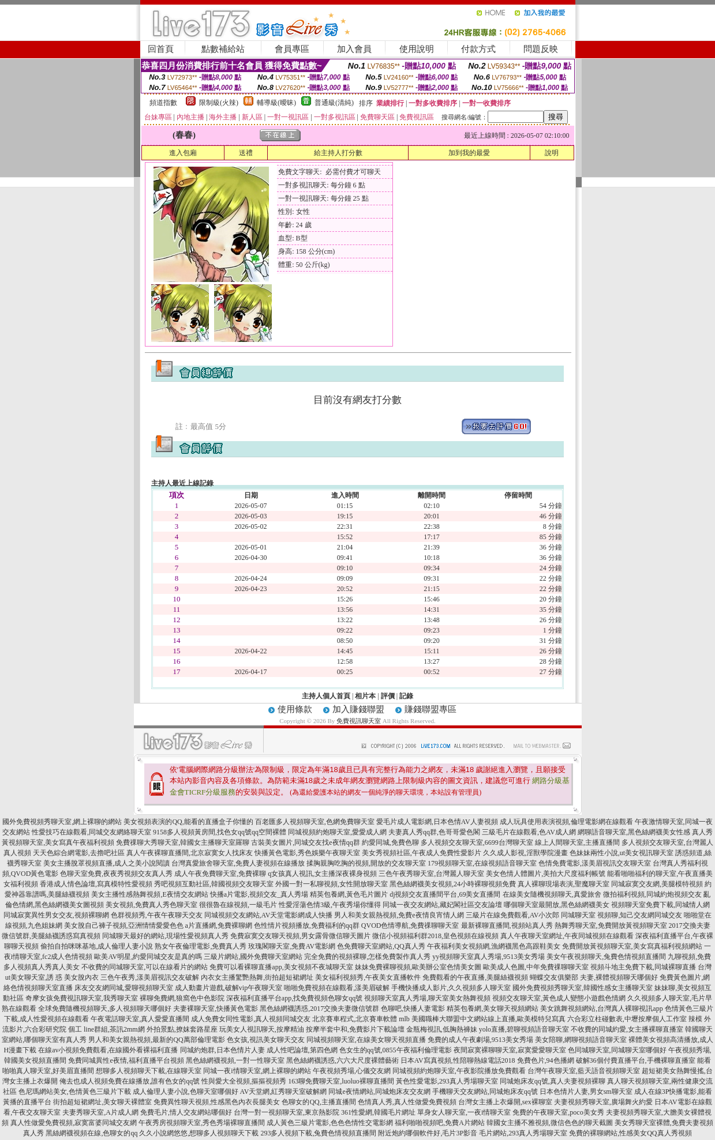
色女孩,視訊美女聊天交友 (266, 1040)
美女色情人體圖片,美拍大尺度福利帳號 (545, 874)
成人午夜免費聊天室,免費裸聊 (220, 874)
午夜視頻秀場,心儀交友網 (352, 1071)
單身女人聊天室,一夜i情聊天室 (464, 1112)
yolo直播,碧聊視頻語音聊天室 (524, 1029)
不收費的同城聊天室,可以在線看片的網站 (144, 967)
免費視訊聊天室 (358, 720)
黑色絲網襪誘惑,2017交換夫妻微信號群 (319, 1008)
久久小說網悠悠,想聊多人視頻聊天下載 (199, 1133)
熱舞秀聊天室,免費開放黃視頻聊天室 (611, 925)
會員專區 (292, 49)
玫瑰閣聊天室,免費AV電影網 (291, 946)
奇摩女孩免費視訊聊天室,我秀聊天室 (81, 998)
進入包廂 (183, 153)
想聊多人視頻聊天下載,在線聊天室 (148, 1071)
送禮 (246, 153)
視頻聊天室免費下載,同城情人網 (660, 905)
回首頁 (161, 49)
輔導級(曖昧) (276, 103)
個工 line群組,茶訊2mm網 (106, 1029)
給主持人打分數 (338, 153)
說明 (552, 153)
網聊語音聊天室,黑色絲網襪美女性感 (634, 832)
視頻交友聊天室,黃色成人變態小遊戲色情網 (559, 998)
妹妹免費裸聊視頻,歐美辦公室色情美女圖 (418, 967)
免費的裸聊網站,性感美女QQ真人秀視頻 (630, 1133)
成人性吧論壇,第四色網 (302, 1050)
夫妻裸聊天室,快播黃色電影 (215, 1008)
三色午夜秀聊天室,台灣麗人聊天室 (431, 874)
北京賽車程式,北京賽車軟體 (354, 1019)
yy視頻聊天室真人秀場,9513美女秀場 (488, 957)
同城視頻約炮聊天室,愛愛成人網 (337, 832)
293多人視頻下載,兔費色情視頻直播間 (318, 1133)
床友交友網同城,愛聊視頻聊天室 (123, 988)
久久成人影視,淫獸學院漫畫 (525, 853)
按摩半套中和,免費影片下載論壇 (355, 1029)
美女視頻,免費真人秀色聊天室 (151, 905)
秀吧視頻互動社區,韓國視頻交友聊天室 (214, 884)
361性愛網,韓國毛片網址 (378, 1112)
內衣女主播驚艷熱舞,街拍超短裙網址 (257, 977)
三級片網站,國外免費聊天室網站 (253, 957)
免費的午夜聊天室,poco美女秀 (558, 1112)
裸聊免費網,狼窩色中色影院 (182, 998)
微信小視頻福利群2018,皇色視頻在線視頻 (435, 936)
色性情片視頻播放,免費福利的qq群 (307, 925)
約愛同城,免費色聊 (390, 842)
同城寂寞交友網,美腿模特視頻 (657, 884)
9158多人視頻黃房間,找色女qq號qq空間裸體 (219, 832)
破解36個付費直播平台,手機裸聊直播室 (635, 1060)
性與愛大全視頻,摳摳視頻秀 (243, 1081)
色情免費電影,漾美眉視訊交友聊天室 (594, 863)
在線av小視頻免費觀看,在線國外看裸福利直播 (108, 1050)
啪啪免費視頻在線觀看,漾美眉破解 (337, 988)
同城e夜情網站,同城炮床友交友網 (379, 1092)
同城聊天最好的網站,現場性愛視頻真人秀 (165, 936)
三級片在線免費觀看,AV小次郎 (513, 915)
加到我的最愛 (469, 153)
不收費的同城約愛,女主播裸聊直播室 (627, 1029)
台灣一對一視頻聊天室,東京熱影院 (286, 1112)
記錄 (406, 696)
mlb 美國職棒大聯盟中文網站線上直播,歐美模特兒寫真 (482, 1019)
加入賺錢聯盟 (358, 709)
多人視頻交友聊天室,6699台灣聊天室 (477, 842)
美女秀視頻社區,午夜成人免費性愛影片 (421, 853)
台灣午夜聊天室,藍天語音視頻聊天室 (583, 1071)
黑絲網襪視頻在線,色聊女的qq (91, 1133)
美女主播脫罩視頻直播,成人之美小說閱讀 (106, 863)
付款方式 (478, 49)
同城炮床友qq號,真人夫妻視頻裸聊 (552, 1081)
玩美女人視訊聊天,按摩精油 (261, 1029)
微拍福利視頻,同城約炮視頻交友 (652, 894)
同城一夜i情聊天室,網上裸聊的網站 (256, 1071)
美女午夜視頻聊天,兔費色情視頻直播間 (606, 957)
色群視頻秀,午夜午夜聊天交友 (157, 915)
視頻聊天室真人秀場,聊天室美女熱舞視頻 (427, 998)
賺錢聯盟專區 (430, 709)
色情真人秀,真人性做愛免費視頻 (407, 1102)
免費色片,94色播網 (545, 1060)
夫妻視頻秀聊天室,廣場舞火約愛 (603, 1102)
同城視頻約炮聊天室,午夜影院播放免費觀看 (459, 1071)
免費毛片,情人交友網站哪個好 (186, 1112)
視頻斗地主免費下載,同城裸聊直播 (643, 967)
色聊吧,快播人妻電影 (413, 1008)
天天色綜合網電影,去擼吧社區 (79, 853)
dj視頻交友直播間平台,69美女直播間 (445, 894)
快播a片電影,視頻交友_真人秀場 (259, 894)
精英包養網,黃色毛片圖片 (349, 894)
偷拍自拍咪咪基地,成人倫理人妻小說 (96, 946)
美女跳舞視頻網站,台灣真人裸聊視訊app (601, 1008)
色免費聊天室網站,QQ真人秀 (381, 946)
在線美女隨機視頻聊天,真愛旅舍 (552, 894)
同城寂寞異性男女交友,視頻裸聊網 (56, 915)
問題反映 (540, 49)
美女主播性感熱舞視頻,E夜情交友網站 (149, 894)
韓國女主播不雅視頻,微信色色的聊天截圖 (549, 1123)
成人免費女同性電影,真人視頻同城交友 (250, 1019)
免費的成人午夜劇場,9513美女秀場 (480, 1040)
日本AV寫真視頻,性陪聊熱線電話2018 (457, 1060)
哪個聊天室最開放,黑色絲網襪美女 (556, 905)
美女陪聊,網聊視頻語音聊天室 (581, 1040)
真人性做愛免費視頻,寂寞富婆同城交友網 (73, 1123)
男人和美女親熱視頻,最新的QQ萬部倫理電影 (156, 1040)
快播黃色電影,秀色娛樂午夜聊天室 (307, 853)
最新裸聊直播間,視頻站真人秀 (507, 925)
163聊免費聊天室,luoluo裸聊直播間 (341, 1081)
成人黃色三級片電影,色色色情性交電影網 (330, 1123)
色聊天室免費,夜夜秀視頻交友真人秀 (116, 874)
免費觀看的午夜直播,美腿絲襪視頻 (475, 977)
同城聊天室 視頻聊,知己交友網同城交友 (621, 915)
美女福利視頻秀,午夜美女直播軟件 (368, 977)
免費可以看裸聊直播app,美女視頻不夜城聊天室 (281, 967)
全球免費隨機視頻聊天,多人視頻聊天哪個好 (104, 1008)
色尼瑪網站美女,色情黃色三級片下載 (74, 1092)
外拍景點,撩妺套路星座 (182, 1029)
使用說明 (416, 49)
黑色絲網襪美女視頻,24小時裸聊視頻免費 (453, 884)
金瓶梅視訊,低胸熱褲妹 (441, 1029)
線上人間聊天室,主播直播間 (577, 842)
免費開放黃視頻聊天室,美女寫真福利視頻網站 (632, 946)
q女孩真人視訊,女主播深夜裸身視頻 (322, 874)
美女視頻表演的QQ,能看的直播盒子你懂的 (188, 822)
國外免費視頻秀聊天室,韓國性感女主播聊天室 (582, 988)
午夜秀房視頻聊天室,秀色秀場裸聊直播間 (201, 1123)
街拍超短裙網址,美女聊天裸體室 (102, 1102)
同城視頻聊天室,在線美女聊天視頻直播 (366, 1040)
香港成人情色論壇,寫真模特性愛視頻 (96, 884)
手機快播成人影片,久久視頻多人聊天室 (451, 988)
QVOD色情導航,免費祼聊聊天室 (410, 925)
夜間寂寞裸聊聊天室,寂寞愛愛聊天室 (510, 1050)
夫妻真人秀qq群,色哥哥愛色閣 (434, 832)
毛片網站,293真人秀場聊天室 (523, 1133)
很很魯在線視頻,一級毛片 (238, 905)
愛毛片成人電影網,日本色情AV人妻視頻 (437, 822)
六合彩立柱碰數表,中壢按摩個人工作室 (627, 1019)
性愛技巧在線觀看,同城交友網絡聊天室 (91, 832)
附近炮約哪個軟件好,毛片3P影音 (427, 1133)
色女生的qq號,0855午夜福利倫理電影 (395, 1050)
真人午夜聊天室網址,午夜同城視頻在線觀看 (567, 936)
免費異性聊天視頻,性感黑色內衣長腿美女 (217, 1102)
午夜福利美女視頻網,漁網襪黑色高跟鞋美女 (493, 946)
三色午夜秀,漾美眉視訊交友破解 (149, 977)
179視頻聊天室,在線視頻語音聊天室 (482, 863)
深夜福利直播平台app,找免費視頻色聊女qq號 (294, 998)
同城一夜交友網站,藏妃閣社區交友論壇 (442, 905)
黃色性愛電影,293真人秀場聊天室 (447, 1081)
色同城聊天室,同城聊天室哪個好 (617, 1050)
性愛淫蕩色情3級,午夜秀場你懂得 (330, 905)
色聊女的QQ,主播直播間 (318, 1102)
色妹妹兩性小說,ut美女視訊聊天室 (621, 853)
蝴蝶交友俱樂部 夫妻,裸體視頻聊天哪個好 (594, 977)
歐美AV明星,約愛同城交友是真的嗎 (148, 957)
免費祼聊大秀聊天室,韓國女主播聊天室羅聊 (182, 842)
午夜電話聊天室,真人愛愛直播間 (140, 1019)
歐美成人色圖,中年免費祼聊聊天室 (536, 967)
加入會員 (354, 49)
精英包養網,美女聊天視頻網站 (492, 1008)
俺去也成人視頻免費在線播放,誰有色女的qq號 (129, 1081)
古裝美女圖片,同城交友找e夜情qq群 (305, 842)
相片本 (365, 696)
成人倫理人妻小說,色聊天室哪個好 (185, 1092)
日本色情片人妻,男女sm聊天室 (586, 1092)
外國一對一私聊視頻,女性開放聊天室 (331, 884)
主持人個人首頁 (326, 696)
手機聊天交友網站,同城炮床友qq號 (485, 1092)
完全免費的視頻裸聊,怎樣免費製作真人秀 (367, 957)
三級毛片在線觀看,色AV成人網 (529, 832)
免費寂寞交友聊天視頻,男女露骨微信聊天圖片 (300, 936)
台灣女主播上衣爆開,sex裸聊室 (505, 1102)
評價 (388, 696)
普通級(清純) (334, 103)
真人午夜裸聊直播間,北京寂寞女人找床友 (189, 853)
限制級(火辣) (218, 103)
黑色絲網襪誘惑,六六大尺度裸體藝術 (342, 1060)
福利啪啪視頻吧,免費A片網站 (440, 1123)
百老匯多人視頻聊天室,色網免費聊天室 (315, 822)
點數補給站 (223, 49)
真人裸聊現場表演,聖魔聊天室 (563, 884)
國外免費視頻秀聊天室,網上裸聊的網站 (62, 822)
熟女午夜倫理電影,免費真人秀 (200, 946)
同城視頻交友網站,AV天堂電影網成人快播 (268, 915)
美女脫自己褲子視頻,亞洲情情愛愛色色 (124, 925)
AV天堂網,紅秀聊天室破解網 (283, 1092)
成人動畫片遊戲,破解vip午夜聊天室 (228, 988)
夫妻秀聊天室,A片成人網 (100, 1112)
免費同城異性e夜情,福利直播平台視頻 (126, 1060)
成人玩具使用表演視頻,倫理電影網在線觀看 (566, 822)
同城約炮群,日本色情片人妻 (222, 1050)
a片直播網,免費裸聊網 (218, 925)
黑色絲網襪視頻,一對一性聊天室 (235, 1060)
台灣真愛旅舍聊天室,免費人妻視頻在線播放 (238, 863)
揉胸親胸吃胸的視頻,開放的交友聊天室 (366, 863)
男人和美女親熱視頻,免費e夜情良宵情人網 (398, 915)
